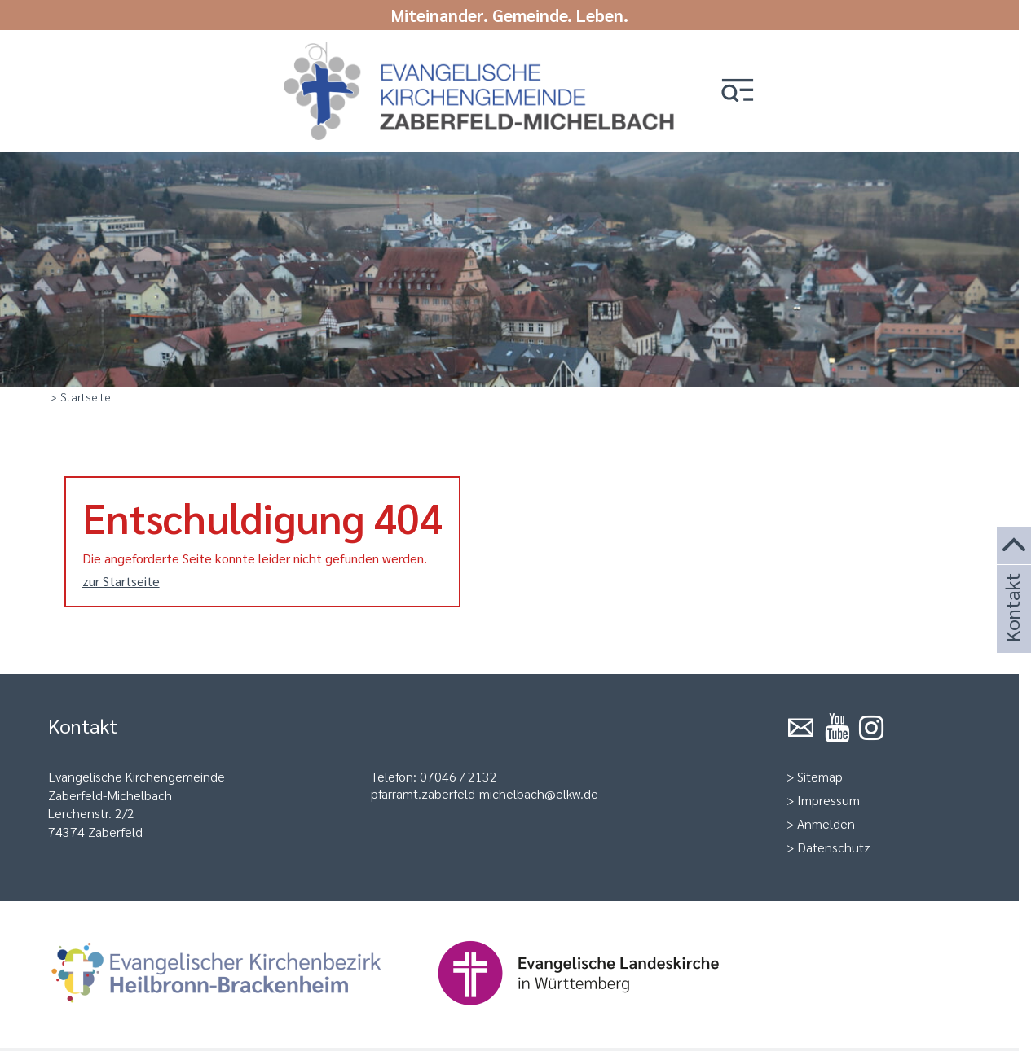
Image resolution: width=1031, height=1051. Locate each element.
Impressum (828, 799)
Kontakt (1011, 629)
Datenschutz (833, 847)
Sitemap (820, 776)
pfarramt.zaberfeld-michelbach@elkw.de (484, 793)
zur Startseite (121, 580)
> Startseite (80, 396)
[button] (737, 91)
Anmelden (826, 823)
